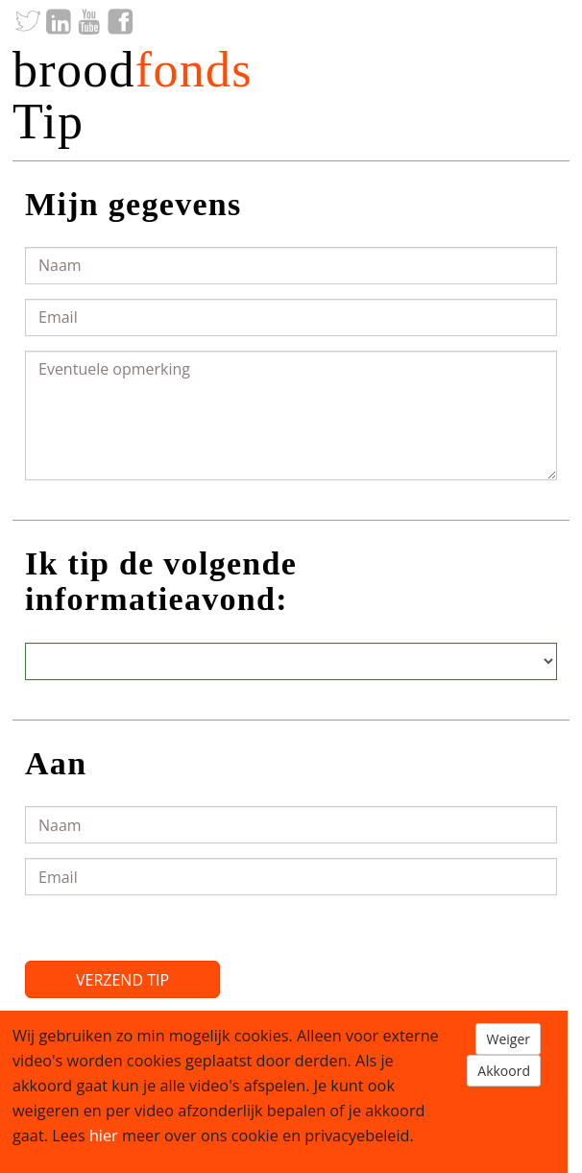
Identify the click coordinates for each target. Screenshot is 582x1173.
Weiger (508, 1039)
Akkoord (503, 1071)
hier (103, 1135)
